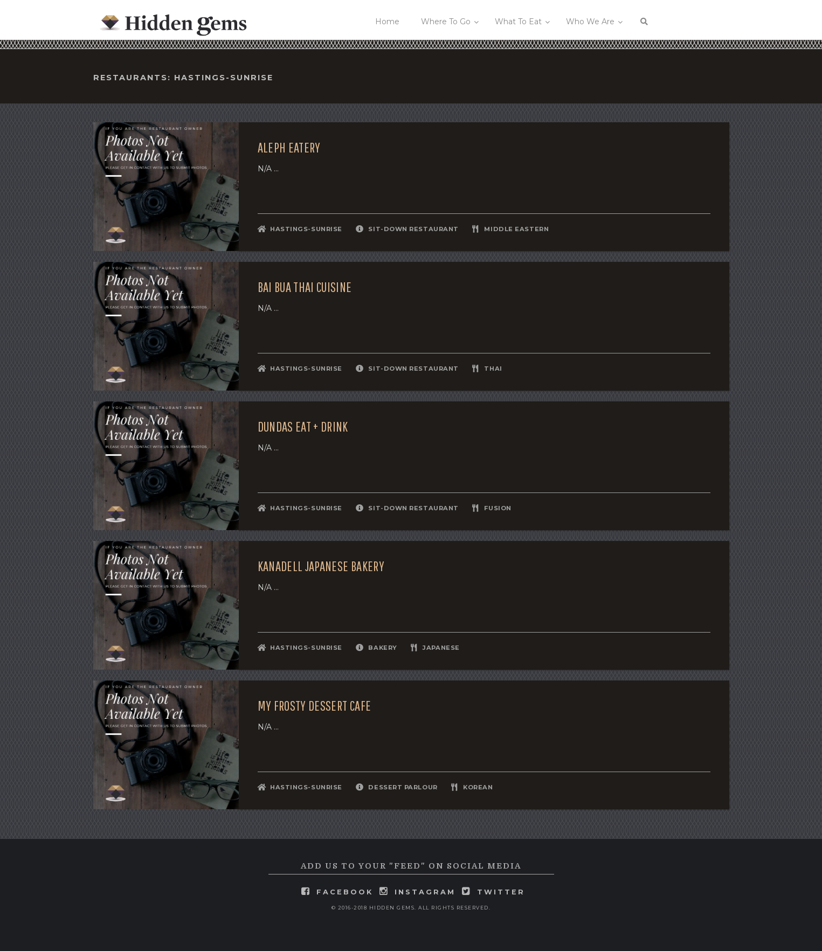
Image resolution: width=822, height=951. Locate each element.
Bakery (382, 647)
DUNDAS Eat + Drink (303, 426)
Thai (493, 368)
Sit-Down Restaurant (413, 229)
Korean (478, 787)
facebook (344, 892)
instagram (425, 892)
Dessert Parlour (402, 787)
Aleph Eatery (289, 147)
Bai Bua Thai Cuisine (305, 287)
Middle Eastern (516, 229)
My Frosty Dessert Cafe (314, 705)
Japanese (441, 647)
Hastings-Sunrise (306, 229)
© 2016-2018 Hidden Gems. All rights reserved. (411, 908)
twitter (501, 892)
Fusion (497, 508)
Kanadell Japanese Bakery (321, 566)
